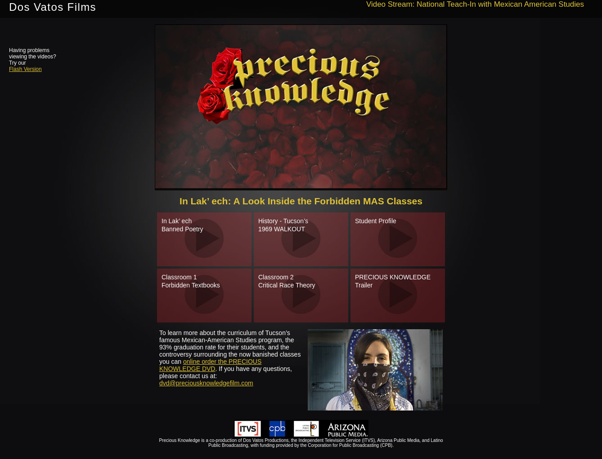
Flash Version (25, 69)
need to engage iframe (301, 107)
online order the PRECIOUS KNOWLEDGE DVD (210, 365)
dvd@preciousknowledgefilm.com (206, 383)
